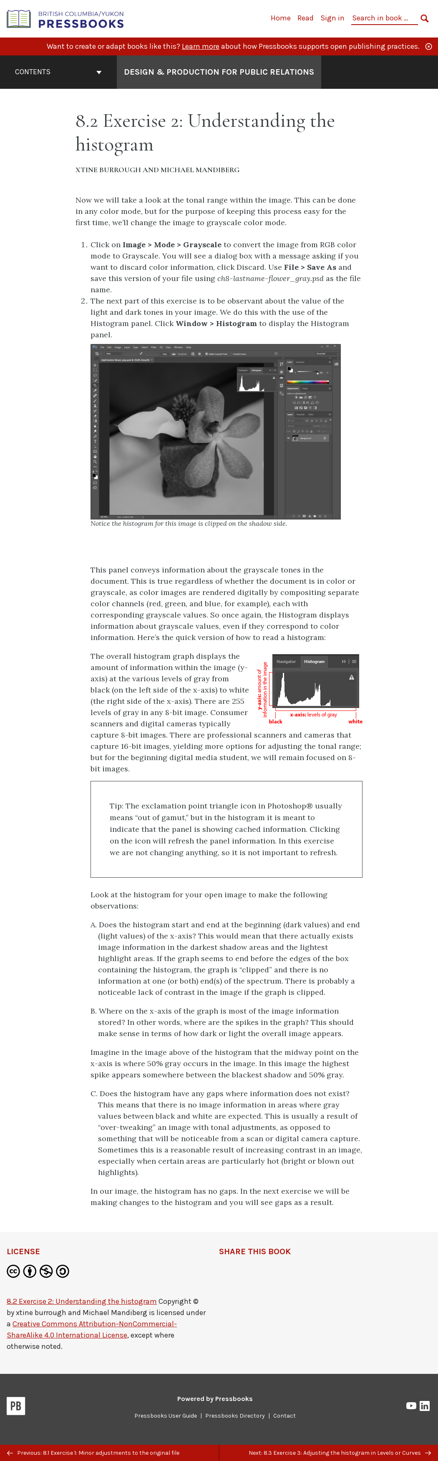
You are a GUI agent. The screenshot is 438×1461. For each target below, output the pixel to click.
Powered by (215, 1399)
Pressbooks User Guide (165, 1415)
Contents (58, 71)
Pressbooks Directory (235, 1415)
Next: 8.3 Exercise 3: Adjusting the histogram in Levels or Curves (340, 1452)
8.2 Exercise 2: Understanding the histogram (82, 1301)
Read (305, 18)
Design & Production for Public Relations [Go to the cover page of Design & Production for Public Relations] (219, 72)
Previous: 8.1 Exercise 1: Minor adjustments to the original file (93, 1452)
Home (281, 18)
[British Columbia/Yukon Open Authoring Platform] (65, 18)
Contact (284, 1415)
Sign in (332, 18)
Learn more (200, 46)
